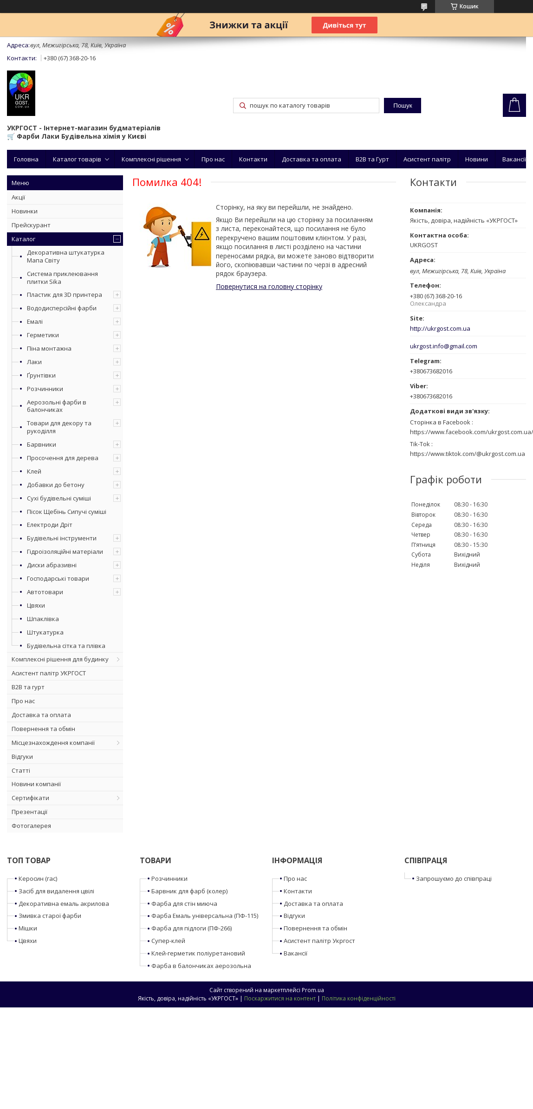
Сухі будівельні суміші (59, 498)
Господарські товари (58, 578)
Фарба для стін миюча (184, 903)
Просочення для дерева (62, 458)
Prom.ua (313, 990)
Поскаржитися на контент (280, 998)
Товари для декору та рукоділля (59, 427)
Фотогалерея (31, 825)
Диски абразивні (52, 565)
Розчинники (45, 389)
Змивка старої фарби (50, 915)
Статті (21, 770)
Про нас (213, 159)
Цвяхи (36, 605)
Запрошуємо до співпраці (454, 878)
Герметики (43, 335)
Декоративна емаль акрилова (64, 903)
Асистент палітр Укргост (319, 940)
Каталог (23, 239)
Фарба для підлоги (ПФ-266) (191, 928)
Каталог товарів (77, 159)
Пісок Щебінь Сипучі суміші (66, 511)
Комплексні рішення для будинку (60, 659)
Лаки (34, 362)
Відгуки (22, 756)
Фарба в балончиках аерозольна (201, 966)
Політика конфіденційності (359, 998)
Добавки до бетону (55, 485)
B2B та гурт (28, 687)
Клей (34, 471)
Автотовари (45, 592)
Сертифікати (30, 798)
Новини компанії (36, 784)
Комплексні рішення (151, 159)
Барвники (41, 444)
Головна (26, 159)
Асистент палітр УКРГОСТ (49, 673)
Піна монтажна (49, 348)
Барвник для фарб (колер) (189, 891)
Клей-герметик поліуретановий (198, 953)
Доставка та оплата (311, 159)
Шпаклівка (43, 619)
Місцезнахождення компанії (53, 742)
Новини (476, 159)
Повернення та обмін (43, 728)
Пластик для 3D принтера (64, 294)
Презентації (29, 812)
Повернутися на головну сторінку (269, 286)
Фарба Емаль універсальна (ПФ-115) (204, 915)
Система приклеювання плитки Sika (62, 277)
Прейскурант (31, 225)
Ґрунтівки (41, 375)
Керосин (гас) (38, 878)
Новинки (25, 211)
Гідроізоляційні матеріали (65, 551)
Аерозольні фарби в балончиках (56, 406)
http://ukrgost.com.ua (440, 329)
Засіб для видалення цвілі (56, 891)
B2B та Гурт (372, 159)
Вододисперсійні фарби (62, 308)
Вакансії (514, 159)
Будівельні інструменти (62, 538)
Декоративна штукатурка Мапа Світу (65, 256)
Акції (18, 197)
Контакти (253, 159)
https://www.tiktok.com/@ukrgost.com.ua (467, 453)
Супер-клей (168, 940)
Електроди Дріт (49, 524)
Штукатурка (45, 632)
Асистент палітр (427, 159)
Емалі (35, 321)
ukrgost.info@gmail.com (443, 346)
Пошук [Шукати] (402, 105)
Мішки (28, 928)
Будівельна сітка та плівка (66, 645)
